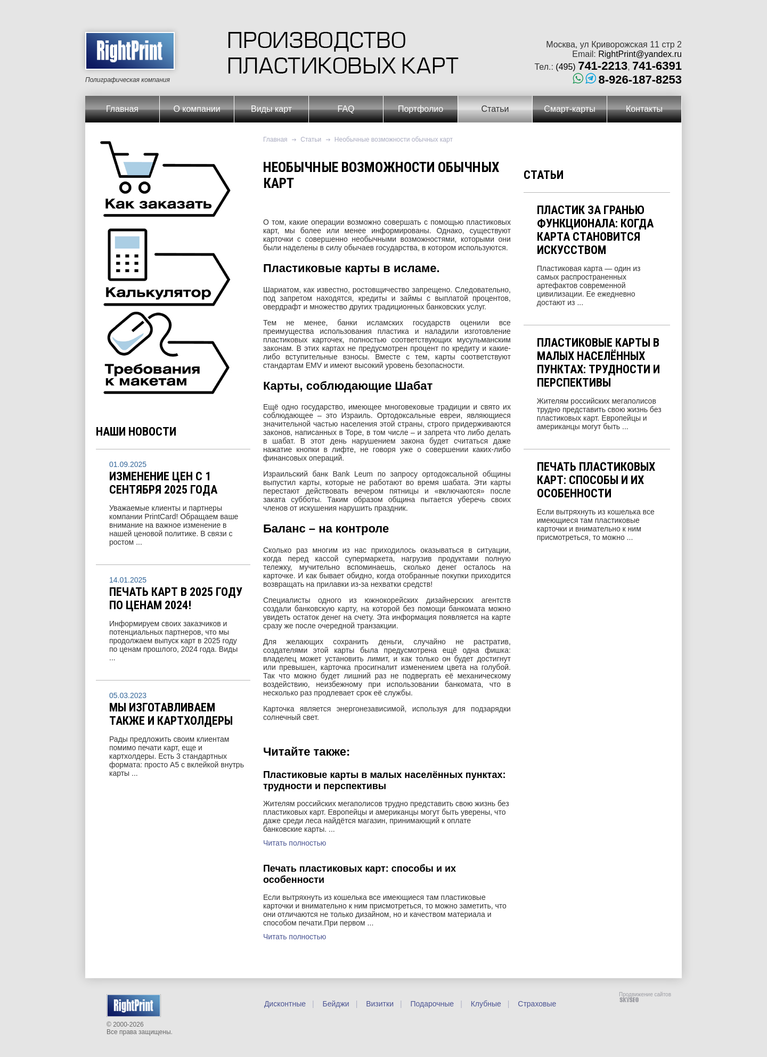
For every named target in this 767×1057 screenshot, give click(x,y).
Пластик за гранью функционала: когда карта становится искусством (595, 230)
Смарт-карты (569, 108)
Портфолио (420, 108)
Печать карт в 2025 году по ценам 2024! (175, 598)
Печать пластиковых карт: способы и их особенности (596, 480)
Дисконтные (285, 1003)
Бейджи (335, 1003)
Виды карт (271, 108)
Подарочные (431, 1003)
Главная (122, 108)
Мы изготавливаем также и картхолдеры (171, 714)
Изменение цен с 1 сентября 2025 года (163, 483)
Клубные (485, 1003)
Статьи (495, 108)
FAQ (345, 108)
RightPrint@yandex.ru (640, 54)
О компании (196, 108)
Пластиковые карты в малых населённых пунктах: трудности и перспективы (598, 362)
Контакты (644, 108)
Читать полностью (294, 843)
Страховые (536, 1003)
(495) (591, 66)
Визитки (379, 1003)
